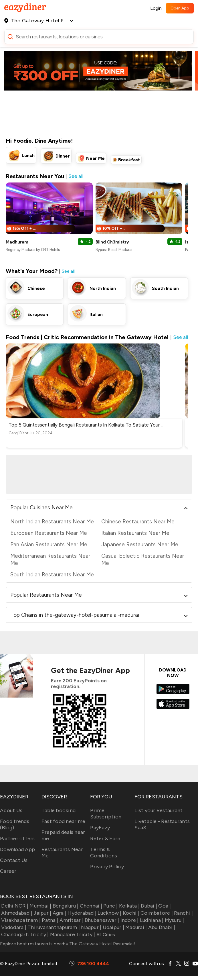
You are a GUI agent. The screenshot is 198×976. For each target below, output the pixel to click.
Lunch (28, 155)
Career (8, 871)
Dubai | (148, 906)
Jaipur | (41, 913)
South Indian (165, 288)
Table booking (58, 810)
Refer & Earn (105, 838)
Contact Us (14, 860)
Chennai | (90, 906)
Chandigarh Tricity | (24, 934)
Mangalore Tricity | (72, 934)
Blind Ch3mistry (112, 242)
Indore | (128, 920)
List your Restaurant (158, 810)
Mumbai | (39, 906)
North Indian (103, 288)
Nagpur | (90, 927)
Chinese (36, 288)
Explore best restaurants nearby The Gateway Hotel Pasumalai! (67, 943)
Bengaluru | (64, 906)
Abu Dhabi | (161, 927)
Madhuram (17, 242)
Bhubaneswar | (101, 920)
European (37, 314)
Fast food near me (63, 821)
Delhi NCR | (14, 906)
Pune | (110, 906)
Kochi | (130, 913)
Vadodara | (13, 927)
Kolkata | (129, 906)
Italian (96, 314)
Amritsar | (71, 920)
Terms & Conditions (103, 852)
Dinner (63, 156)
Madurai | (135, 927)
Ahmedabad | (16, 913)
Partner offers (17, 838)
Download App (17, 849)
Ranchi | (183, 913)
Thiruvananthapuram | (53, 927)
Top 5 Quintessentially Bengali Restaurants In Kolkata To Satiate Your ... (86, 425)
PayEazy (100, 827)
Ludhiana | (151, 920)
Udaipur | (112, 927)
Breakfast (129, 159)
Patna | (49, 920)
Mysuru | (173, 920)
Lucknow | (109, 913)
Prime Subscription (105, 813)
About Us (11, 810)
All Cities (105, 934)
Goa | (164, 906)
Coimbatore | (156, 913)
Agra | (58, 913)
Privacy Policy (107, 866)
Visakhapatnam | (20, 920)
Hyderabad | (81, 913)
